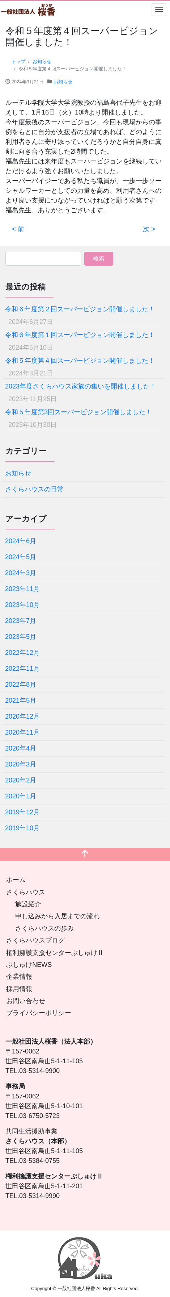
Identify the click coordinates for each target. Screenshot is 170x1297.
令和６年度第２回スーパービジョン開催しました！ (80, 309)
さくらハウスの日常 (34, 489)
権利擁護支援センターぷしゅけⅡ (55, 952)
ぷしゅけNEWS (29, 964)
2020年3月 (20, 764)
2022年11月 (22, 668)
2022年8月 (20, 684)
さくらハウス (25, 892)
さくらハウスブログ (35, 940)
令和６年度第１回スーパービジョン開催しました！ (80, 334)
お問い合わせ (25, 1001)
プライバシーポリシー (38, 1013)
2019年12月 (22, 812)
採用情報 (19, 989)
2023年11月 (22, 589)
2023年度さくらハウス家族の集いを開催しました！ (80, 386)
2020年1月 (20, 796)
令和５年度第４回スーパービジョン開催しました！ (80, 360)
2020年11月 (22, 732)
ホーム (16, 880)
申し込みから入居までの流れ (57, 916)
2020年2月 (20, 780)
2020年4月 (20, 748)
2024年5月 (20, 557)
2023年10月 (22, 604)
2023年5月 (20, 636)
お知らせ (63, 81)
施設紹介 (28, 904)
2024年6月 (20, 541)
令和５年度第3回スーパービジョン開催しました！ (78, 412)
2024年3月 (20, 573)
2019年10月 (22, 828)
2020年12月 (22, 716)
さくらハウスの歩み (44, 928)
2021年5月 (20, 700)
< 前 (18, 229)
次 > (149, 229)
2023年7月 (20, 620)
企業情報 (19, 976)
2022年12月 (22, 652)
